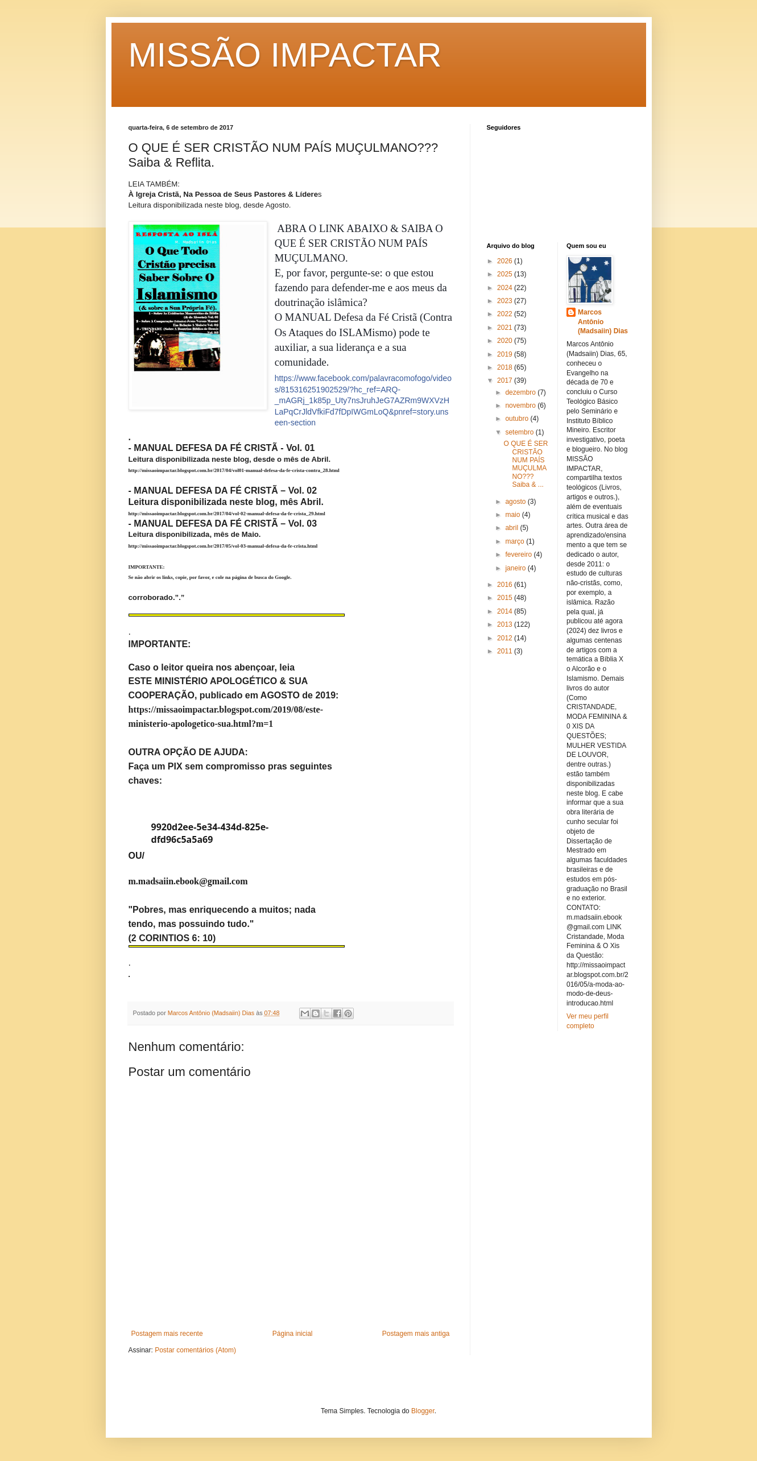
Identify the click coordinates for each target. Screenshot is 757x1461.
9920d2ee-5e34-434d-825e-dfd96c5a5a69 (210, 833)
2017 (505, 380)
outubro (517, 419)
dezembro (521, 392)
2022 (505, 314)
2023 (505, 301)
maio (513, 515)
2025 (505, 274)
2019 (505, 354)
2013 (505, 624)
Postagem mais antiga (416, 1334)
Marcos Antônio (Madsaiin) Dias (603, 322)
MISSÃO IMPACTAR (285, 55)
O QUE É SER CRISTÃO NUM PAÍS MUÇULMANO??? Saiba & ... (525, 464)
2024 (505, 288)
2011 (505, 651)
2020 (505, 341)
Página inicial (292, 1334)
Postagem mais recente (167, 1334)
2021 (505, 328)
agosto (516, 502)
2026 (505, 261)
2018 (505, 367)
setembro (520, 432)
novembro (521, 405)
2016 (505, 585)
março (515, 541)
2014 (505, 611)
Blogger (423, 1411)
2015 (505, 598)
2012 (505, 638)
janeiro (516, 568)
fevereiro (519, 554)
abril (512, 528)
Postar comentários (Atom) (195, 1350)
